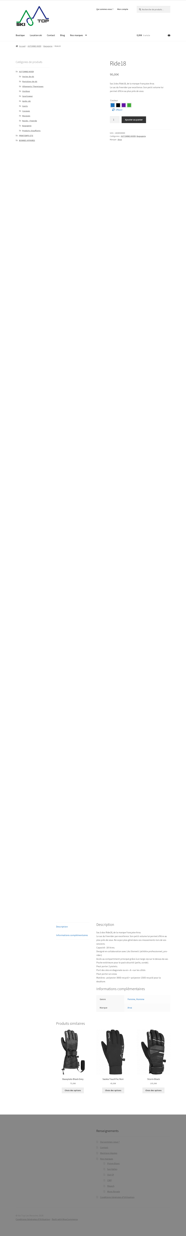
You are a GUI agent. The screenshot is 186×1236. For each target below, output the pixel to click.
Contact (51, 35)
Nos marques (76, 35)
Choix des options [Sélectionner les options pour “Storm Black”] (153, 1090)
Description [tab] (62, 926)
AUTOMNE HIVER (34, 46)
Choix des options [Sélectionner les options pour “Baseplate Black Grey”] (73, 1090)
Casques (26, 111)
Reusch (110, 1185)
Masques (26, 115)
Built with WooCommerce (65, 1219)
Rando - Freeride (29, 120)
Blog (62, 35)
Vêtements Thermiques (32, 86)
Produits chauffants (31, 130)
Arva (120, 139)
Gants (25, 106)
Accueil (22, 46)
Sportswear (27, 96)
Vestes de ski (28, 76)
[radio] (112, 105)
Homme (140, 999)
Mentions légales (108, 1153)
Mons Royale (113, 1191)
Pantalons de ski (29, 81)
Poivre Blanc (113, 1163)
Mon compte (122, 9)
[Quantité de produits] (115, 119)
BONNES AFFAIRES (27, 140)
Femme (131, 999)
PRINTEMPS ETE (26, 135)
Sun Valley (112, 1169)
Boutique (20, 35)
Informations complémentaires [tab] (72, 935)
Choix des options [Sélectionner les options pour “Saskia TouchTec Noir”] (113, 1090)
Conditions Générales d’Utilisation (117, 1197)
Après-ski (26, 101)
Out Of (110, 1174)
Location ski (36, 35)
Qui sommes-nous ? (104, 9)
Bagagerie (47, 46)
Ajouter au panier (134, 119)
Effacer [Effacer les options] (119, 109)
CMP (109, 1180)
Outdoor (26, 91)
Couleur (114, 100)
